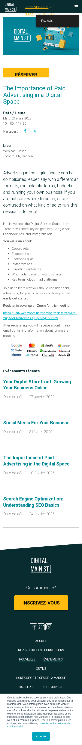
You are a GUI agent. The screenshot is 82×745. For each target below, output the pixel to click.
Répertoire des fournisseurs (41, 650)
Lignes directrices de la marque (41, 678)
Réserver (26, 75)
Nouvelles (27, 659)
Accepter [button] (41, 736)
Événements (53, 659)
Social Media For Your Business (36, 423)
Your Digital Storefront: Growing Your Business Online (37, 385)
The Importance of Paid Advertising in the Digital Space (36, 461)
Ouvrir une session (40, 14)
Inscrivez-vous (37, 7)
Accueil (41, 641)
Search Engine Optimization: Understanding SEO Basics (33, 502)
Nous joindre (53, 687)
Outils (41, 669)
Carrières (26, 687)
